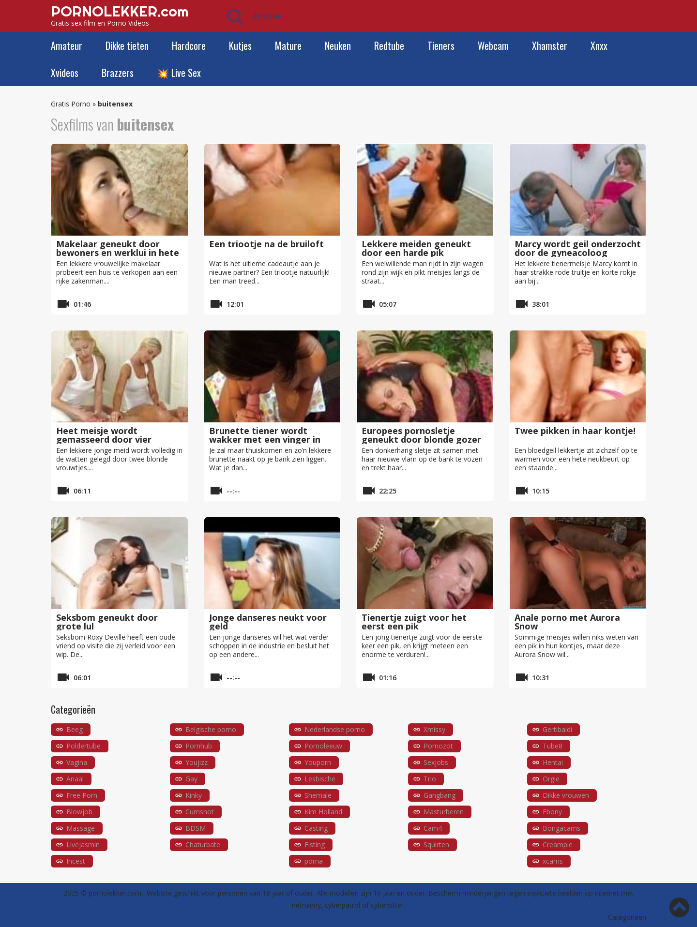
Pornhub (198, 745)
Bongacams (561, 828)
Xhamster (549, 45)
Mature (288, 45)
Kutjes (240, 45)
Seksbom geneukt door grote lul (107, 622)
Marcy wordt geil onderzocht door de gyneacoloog (578, 248)
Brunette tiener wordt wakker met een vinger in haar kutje (264, 439)
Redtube (389, 45)
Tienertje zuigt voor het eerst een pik (414, 622)
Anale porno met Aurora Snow (567, 622)
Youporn (317, 762)
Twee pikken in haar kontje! (575, 430)
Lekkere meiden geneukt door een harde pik (416, 248)
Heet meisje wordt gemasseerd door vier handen (104, 439)
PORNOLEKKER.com (119, 11)
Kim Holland (323, 811)
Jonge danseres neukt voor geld (268, 622)
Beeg (74, 729)
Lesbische (319, 778)
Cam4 (433, 828)
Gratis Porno (71, 103)
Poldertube (83, 745)
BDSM (195, 828)
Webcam (493, 45)
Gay (191, 778)
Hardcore (189, 45)
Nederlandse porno (334, 729)
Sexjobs (436, 762)
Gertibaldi (557, 729)
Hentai (553, 762)
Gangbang (439, 795)
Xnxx (599, 45)
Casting (316, 828)
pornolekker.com (115, 892)
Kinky (193, 795)
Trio (430, 778)
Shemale (318, 795)
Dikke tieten (127, 45)
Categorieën (627, 917)
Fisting (314, 844)
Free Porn (81, 795)
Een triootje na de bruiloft (266, 244)
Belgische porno (210, 729)
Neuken (338, 45)
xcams (553, 861)
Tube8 (552, 745)
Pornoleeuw (323, 745)
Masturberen (444, 811)
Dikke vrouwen (566, 795)
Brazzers (118, 72)
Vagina (76, 762)
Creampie (558, 844)
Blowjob (79, 811)
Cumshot (199, 811)
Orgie (551, 778)
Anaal (75, 778)
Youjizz (196, 762)
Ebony (552, 811)
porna (313, 861)
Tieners (441, 45)
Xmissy (434, 729)
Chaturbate (202, 844)
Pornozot (438, 745)
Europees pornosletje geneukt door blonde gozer (421, 435)
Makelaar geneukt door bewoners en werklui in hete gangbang (117, 252)
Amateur (66, 45)
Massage (80, 828)
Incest (75, 861)
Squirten (436, 844)
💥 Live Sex (179, 72)
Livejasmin (83, 844)
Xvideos (64, 72)
